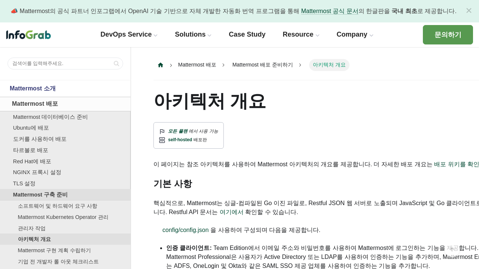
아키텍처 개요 (34, 239)
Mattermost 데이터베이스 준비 (50, 117)
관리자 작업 (32, 228)
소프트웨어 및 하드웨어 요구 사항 (57, 206)
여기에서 (232, 212)
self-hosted (180, 139)
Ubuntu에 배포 (31, 128)
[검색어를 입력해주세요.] (65, 63)
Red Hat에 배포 (32, 161)
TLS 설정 (24, 183)
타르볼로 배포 (30, 150)
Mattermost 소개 (33, 88)
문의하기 (447, 34)
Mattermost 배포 (35, 104)
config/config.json (185, 230)
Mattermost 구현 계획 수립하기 (54, 250)
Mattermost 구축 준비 (40, 195)
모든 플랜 (177, 131)
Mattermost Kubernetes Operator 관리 (63, 217)
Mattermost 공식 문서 (330, 11)
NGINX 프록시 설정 (37, 172)
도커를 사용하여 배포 (40, 139)
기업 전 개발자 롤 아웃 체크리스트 (58, 262)
